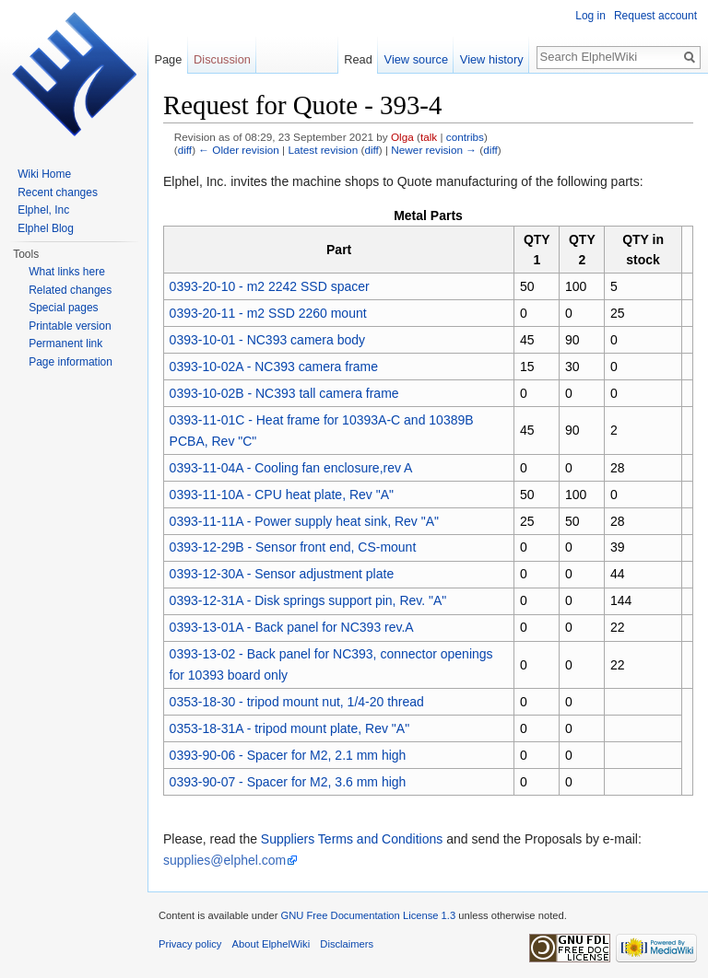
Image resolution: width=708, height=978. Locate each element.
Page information (70, 361)
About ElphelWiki (271, 943)
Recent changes (58, 192)
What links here (67, 271)
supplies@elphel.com (224, 860)
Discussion (222, 59)
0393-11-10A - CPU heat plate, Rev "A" (282, 494)
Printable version (70, 326)
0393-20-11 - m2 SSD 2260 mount (268, 313)
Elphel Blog (46, 228)
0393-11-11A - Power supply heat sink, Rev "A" (304, 521)
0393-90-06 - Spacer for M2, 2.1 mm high (288, 755)
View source (416, 59)
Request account (655, 15)
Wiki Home (44, 174)
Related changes (70, 290)
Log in (590, 15)
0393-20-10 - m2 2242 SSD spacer (270, 286)
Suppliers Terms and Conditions (351, 839)
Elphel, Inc (43, 210)
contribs (465, 137)
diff (185, 150)
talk (428, 137)
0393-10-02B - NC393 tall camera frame (284, 393)
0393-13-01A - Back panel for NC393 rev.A (292, 627)
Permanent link (65, 343)
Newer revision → (434, 150)
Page (168, 59)
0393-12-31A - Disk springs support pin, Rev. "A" (308, 600)
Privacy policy (190, 943)
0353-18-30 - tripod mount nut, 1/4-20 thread (297, 701)
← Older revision (238, 150)
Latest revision (323, 150)
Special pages (63, 307)
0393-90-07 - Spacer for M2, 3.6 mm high (288, 781)
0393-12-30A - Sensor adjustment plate (282, 573)
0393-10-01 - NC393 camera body (267, 339)
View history (492, 59)
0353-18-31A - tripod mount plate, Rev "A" (290, 728)
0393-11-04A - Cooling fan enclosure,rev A (291, 467)
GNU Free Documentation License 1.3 (367, 915)
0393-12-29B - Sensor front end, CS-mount (293, 547)
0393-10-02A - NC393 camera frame (274, 366)
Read (358, 59)
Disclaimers (346, 943)
